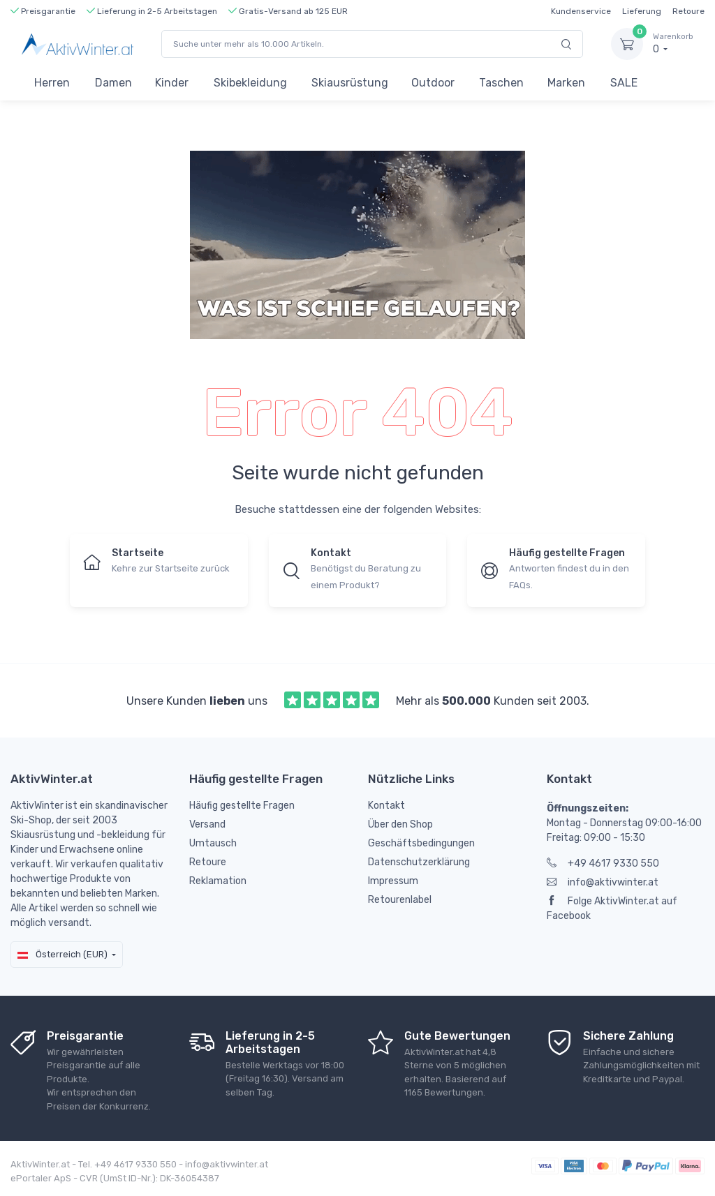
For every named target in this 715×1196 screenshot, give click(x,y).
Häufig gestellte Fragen (242, 806)
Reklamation (217, 881)
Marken (566, 82)
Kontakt (386, 806)
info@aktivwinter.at (602, 882)
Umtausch (213, 843)
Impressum (393, 881)
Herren (52, 82)
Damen (113, 82)
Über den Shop (400, 824)
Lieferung (641, 11)
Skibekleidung (250, 82)
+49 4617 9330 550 (603, 863)
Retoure (688, 11)
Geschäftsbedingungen (421, 843)
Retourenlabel (400, 900)
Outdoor (433, 82)
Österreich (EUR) (62, 954)
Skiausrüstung (349, 82)
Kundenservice (581, 11)
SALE (623, 82)
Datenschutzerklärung (419, 862)
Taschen (501, 82)
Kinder (172, 82)
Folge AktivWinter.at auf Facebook (612, 908)
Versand (207, 824)
